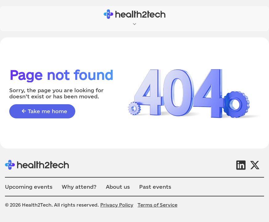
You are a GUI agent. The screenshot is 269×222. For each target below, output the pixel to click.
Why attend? (79, 187)
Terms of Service (157, 205)
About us (118, 187)
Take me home (43, 111)
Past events (155, 187)
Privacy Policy (116, 205)
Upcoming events (28, 187)
